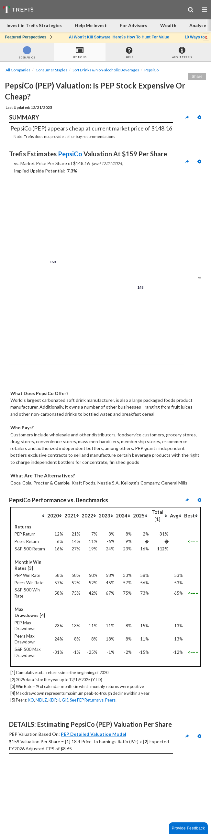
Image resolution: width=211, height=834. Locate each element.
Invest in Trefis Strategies (34, 25)
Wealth (168, 25)
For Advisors (133, 25)
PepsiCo (151, 70)
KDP (52, 700)
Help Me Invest (91, 25)
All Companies (18, 70)
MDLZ (41, 700)
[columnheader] (29, 515)
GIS (65, 700)
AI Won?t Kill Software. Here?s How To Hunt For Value (119, 37)
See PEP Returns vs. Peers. (93, 700)
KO (31, 700)
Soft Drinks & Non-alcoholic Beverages (105, 70)
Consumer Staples (51, 70)
